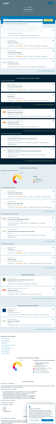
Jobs (25, 7)
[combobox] (23, 20)
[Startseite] (6, 3)
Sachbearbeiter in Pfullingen (6, 348)
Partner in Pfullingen (5, 351)
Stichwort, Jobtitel (5, 18)
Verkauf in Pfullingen (5, 346)
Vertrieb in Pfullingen (5, 340)
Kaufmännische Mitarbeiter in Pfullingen (8, 345)
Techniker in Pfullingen (5, 338)
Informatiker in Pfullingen (5, 353)
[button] (48, 20)
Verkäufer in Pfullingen (5, 350)
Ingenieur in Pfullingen (5, 341)
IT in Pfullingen (4, 343)
